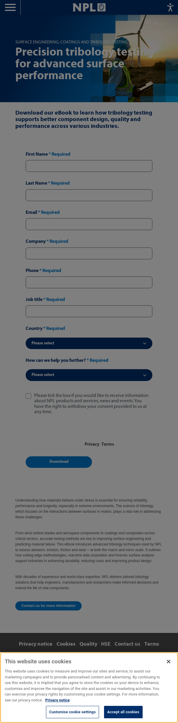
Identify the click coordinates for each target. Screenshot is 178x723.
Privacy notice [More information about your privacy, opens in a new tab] (57, 700)
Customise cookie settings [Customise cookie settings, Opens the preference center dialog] (72, 712)
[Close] (168, 661)
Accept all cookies (123, 712)
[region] (89, 687)
